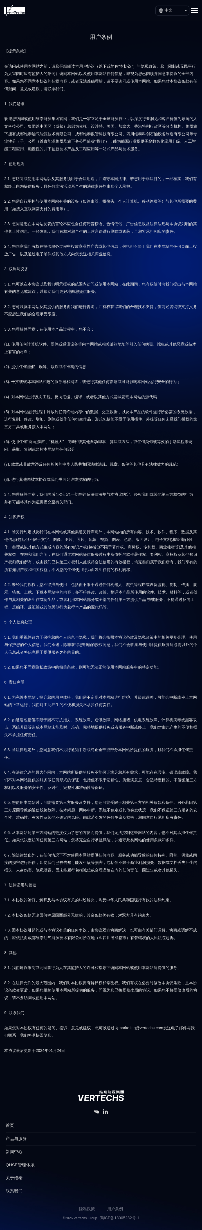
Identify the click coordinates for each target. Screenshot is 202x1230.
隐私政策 (87, 1209)
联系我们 (14, 1191)
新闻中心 (14, 1152)
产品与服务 (16, 1139)
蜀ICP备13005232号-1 (119, 1218)
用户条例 (115, 1209)
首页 (10, 1125)
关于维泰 (14, 1178)
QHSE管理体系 (20, 1165)
